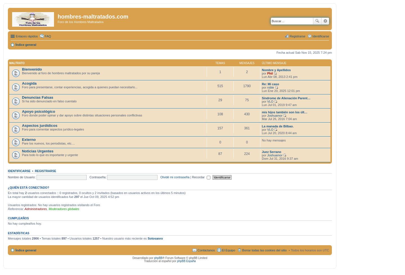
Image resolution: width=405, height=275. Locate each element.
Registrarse (45, 171)
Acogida (29, 83)
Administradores (35, 209)
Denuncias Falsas (37, 97)
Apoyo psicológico (38, 111)
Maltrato (16, 63)
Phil (270, 73)
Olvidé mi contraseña (174, 177)
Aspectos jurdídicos (39, 125)
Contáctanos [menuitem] (206, 250)
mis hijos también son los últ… (284, 112)
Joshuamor (274, 115)
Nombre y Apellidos (276, 70)
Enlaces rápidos (27, 36)
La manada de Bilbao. (278, 126)
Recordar (201, 177)
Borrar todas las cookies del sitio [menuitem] (264, 250)
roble (270, 87)
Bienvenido (32, 69)
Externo (29, 140)
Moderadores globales (64, 209)
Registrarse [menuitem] (297, 36)
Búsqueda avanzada (325, 21)
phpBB (158, 258)
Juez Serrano (271, 152)
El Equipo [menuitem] (228, 250)
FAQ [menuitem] (48, 36)
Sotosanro (155, 238)
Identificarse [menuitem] (320, 36)
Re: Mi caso (270, 84)
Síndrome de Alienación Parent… (286, 98)
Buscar (317, 21)
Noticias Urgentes (37, 151)
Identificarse (19, 171)
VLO (270, 101)
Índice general (25, 250)
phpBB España (186, 261)
